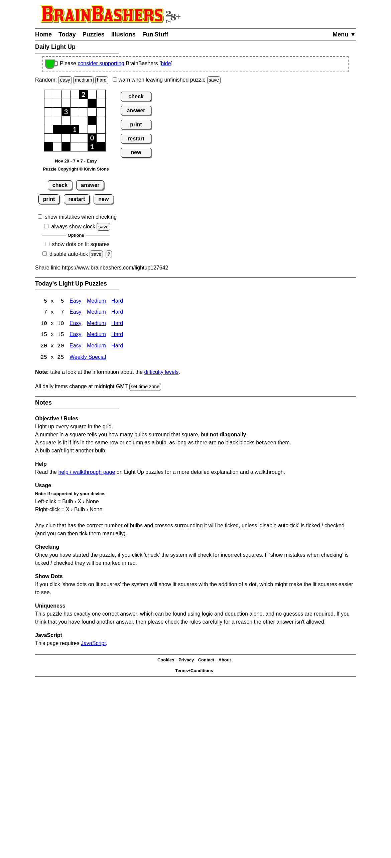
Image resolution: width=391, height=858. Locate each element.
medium (83, 80)
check (60, 185)
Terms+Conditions (194, 671)
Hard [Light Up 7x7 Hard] (117, 313)
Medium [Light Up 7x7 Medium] (96, 313)
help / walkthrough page (86, 472)
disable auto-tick (68, 254)
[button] (48, 94)
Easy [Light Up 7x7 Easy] (76, 313)
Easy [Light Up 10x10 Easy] (76, 324)
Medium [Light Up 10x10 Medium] (96, 324)
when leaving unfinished (167, 80)
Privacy (186, 660)
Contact (206, 660)
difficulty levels (161, 373)
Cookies (165, 660)
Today (67, 34)
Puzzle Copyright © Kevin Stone (76, 169)
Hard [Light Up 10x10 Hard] (117, 324)
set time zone (145, 387)
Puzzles (94, 34)
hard (102, 80)
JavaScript (93, 644)
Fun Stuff (155, 34)
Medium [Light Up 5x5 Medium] (96, 301)
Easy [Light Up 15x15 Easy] (76, 335)
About (225, 660)
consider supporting (101, 63)
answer (90, 185)
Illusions (123, 34)
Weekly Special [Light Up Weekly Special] (88, 358)
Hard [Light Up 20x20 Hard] (117, 347)
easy (65, 80)
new (103, 199)
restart (76, 199)
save (214, 80)
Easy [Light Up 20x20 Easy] (76, 347)
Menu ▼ (344, 34)
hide (166, 63)
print (49, 199)
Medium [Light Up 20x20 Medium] (96, 347)
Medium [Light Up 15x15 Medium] (96, 335)
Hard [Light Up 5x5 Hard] (117, 301)
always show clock (73, 226)
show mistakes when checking (81, 217)
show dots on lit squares (81, 244)
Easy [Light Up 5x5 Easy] (76, 301)
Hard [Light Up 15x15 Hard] (117, 335)
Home (43, 34)
